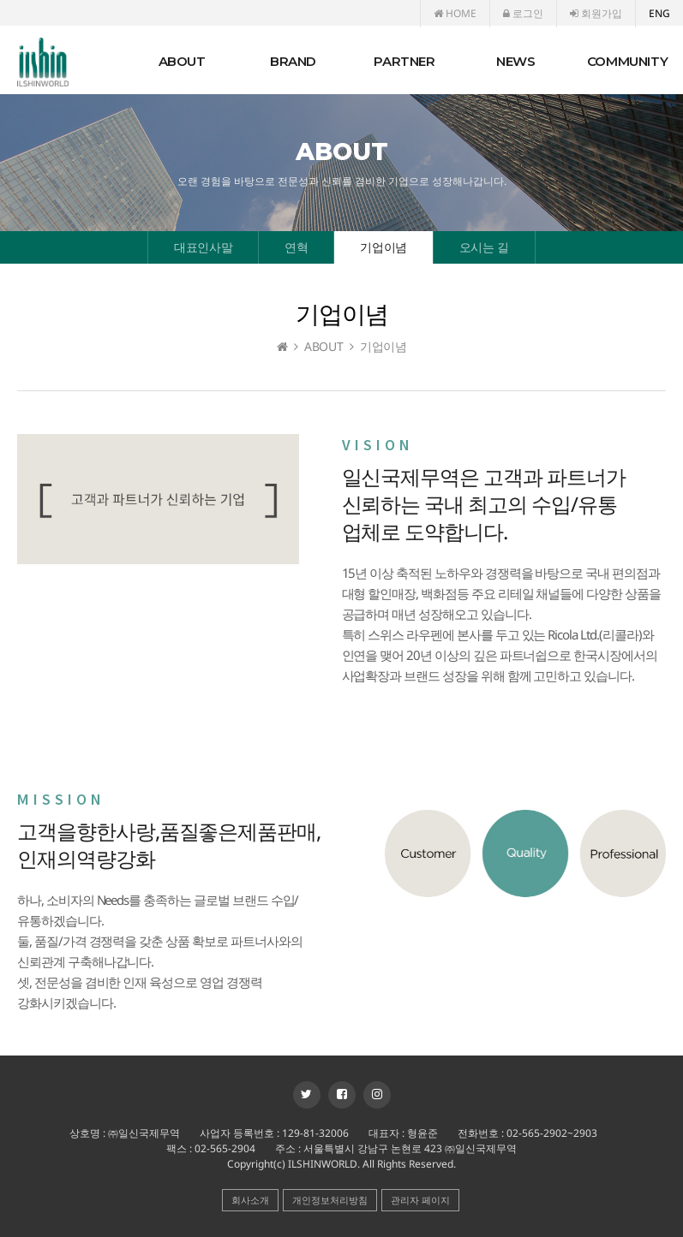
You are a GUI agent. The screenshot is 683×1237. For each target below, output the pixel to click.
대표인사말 (203, 247)
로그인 (523, 13)
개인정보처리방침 (330, 1199)
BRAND (293, 61)
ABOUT (182, 61)
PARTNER (404, 61)
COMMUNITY (627, 61)
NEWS (515, 61)
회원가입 (596, 13)
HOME (455, 13)
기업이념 (383, 247)
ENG (659, 13)
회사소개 (250, 1199)
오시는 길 (484, 247)
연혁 (296, 247)
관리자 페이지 (420, 1199)
